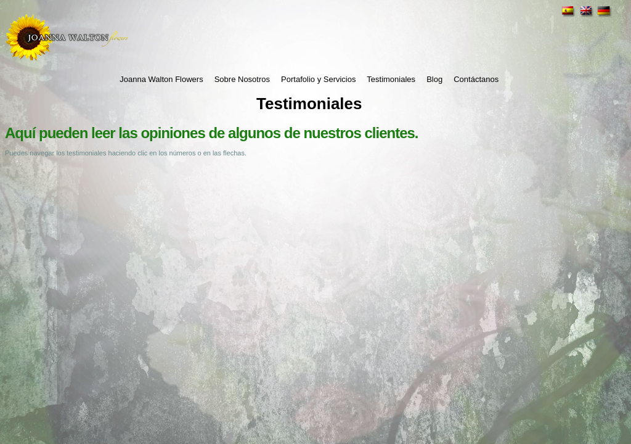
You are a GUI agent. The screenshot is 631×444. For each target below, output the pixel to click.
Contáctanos (476, 79)
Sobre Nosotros (242, 79)
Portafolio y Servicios (318, 79)
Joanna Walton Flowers (161, 79)
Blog (434, 79)
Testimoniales (391, 79)
